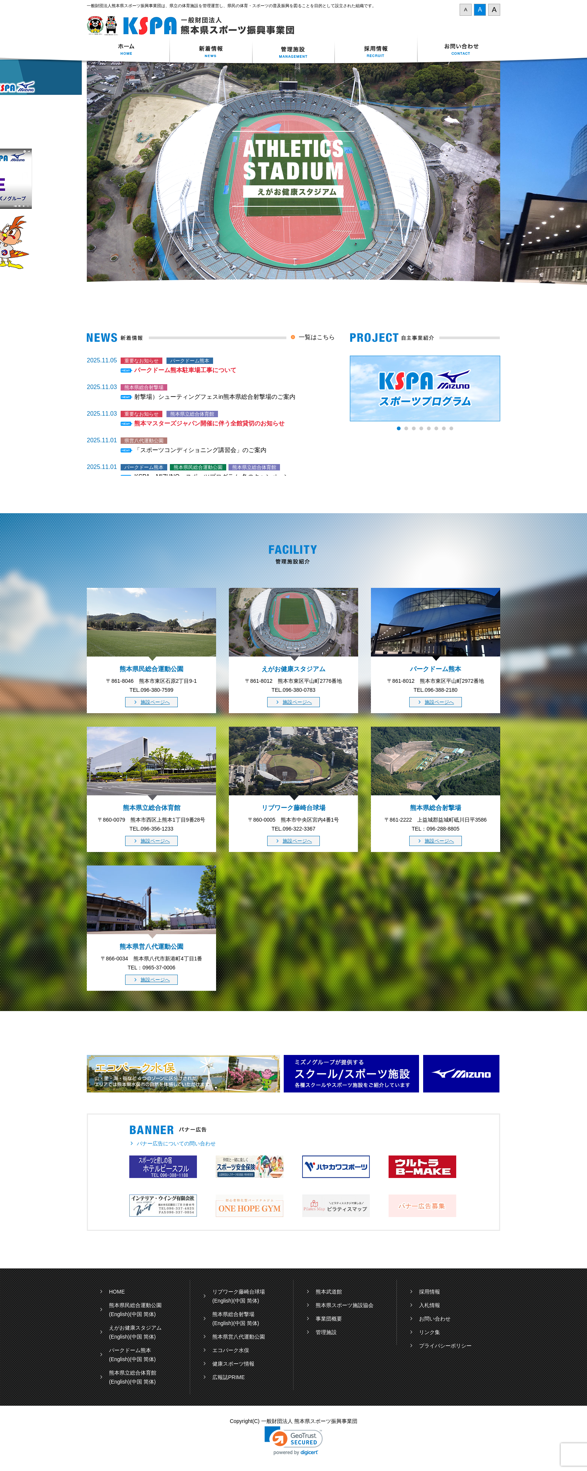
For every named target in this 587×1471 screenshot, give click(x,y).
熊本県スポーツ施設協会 (345, 1305)
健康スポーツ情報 (233, 1364)
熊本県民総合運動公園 (135, 1305)
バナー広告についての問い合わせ (176, 1143)
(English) (119, 1314)
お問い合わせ (459, 50)
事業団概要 (329, 1319)
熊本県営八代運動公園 (238, 1337)
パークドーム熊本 (130, 1350)
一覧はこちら (317, 337)
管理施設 (326, 1332)
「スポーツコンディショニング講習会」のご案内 (200, 450)
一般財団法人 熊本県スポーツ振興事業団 (195, 26)
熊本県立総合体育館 (132, 1373)
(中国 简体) (143, 1314)
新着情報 (210, 50)
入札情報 (429, 1305)
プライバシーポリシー (445, 1346)
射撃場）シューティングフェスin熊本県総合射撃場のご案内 (214, 397)
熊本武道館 (329, 1292)
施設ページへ (155, 702)
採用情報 (376, 50)
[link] (293, 1441)
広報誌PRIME (228, 1377)
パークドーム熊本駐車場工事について (185, 370)
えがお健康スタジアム (135, 1328)
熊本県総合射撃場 (233, 1314)
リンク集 (429, 1332)
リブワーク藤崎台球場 (238, 1292)
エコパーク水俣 (230, 1350)
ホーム (128, 50)
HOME (117, 1292)
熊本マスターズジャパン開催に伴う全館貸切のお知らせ (209, 423)
